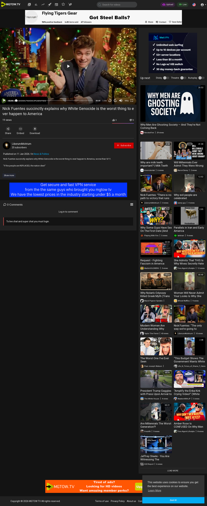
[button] (194, 4)
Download (36, 131)
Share (8, 131)
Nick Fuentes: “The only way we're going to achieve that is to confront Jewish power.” (188, 330)
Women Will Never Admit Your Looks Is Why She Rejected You (189, 296)
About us (131, 501)
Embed (21, 131)
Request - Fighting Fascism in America (152, 262)
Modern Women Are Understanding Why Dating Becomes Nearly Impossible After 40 (154, 330)
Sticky (159, 78)
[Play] (4, 100)
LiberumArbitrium (21, 143)
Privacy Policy (118, 501)
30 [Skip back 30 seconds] (110, 100)
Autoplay (192, 78)
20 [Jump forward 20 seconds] (115, 100)
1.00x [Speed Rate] (105, 101)
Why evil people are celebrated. (185, 196)
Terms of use (102, 501)
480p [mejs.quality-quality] (127, 101)
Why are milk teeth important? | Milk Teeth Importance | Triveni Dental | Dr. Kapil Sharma (155, 167)
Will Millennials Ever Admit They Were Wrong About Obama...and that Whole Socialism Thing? (188, 167)
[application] (68, 66)
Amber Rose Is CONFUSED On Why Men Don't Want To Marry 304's (188, 428)
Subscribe (124, 145)
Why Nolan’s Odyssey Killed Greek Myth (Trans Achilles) (155, 296)
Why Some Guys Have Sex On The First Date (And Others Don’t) (156, 231)
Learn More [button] (154, 490)
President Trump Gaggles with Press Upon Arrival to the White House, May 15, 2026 (156, 395)
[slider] (54, 100)
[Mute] (120, 100)
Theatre (175, 78)
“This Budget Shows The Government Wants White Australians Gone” (189, 361)
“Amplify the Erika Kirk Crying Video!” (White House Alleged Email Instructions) (187, 395)
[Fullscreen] (131, 100)
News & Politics (41, 154)
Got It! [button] (173, 500)
